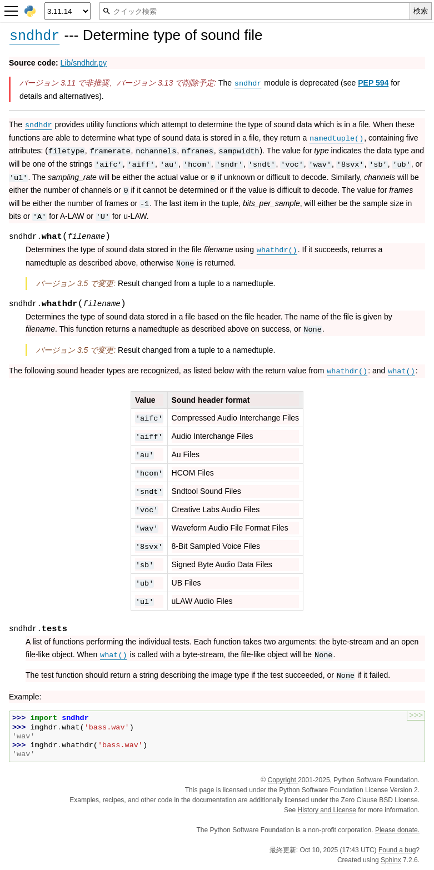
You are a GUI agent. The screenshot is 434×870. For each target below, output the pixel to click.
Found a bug (397, 850)
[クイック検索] (255, 11)
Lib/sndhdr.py (84, 62)
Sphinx (391, 860)
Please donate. (397, 830)
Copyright (282, 780)
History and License (327, 810)
